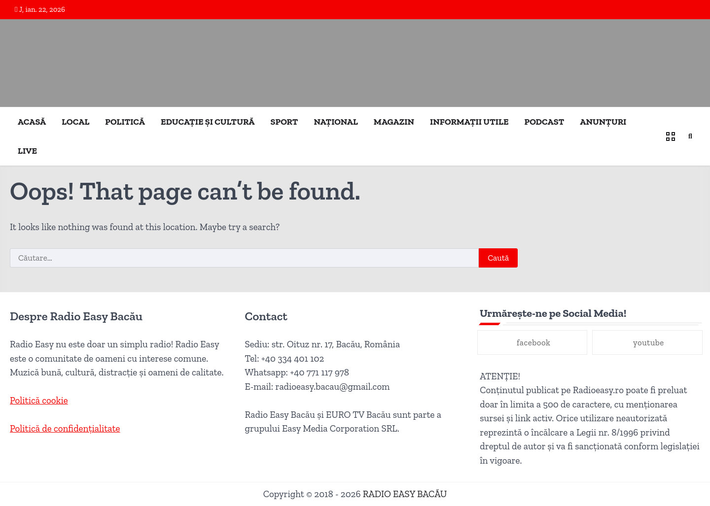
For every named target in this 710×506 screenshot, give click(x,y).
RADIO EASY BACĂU (405, 494)
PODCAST (545, 121)
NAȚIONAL (335, 121)
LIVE (27, 150)
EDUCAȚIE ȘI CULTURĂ (208, 121)
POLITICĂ (125, 121)
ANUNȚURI (603, 121)
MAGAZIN (394, 121)
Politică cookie (39, 400)
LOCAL (75, 121)
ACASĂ (32, 121)
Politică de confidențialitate (65, 428)
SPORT (284, 121)
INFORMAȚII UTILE (469, 121)
